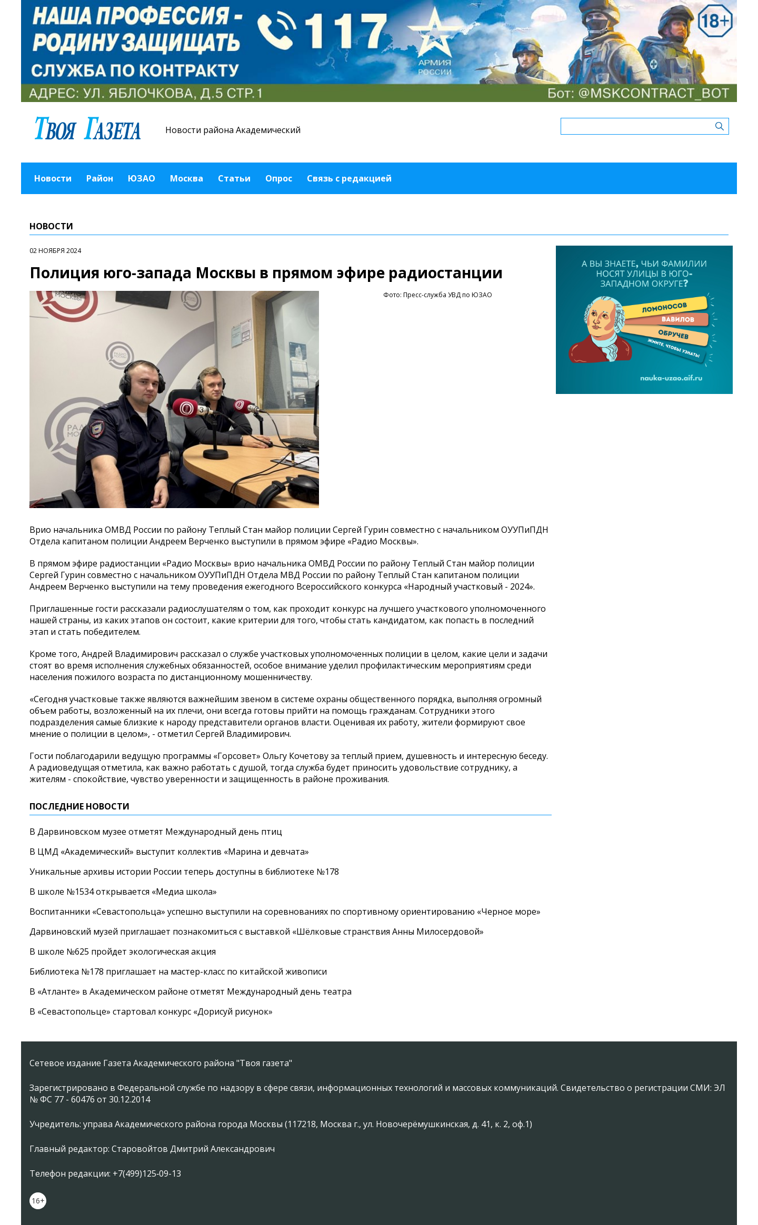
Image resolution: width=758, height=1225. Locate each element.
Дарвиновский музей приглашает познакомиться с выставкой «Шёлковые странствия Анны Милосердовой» (256, 931)
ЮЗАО (141, 178)
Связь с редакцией (349, 178)
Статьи (234, 178)
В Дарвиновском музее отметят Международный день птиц (155, 831)
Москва (186, 178)
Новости (53, 178)
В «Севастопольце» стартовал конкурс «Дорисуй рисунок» (151, 1011)
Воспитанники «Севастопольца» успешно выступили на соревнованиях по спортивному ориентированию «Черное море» (285, 911)
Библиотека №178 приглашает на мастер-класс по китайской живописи (178, 971)
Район (99, 178)
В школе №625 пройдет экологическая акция (122, 951)
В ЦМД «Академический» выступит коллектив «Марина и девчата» (169, 851)
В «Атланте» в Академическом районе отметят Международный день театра (190, 991)
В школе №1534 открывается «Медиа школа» (123, 891)
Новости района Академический (233, 130)
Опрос (278, 178)
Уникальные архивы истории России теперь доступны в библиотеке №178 (184, 871)
